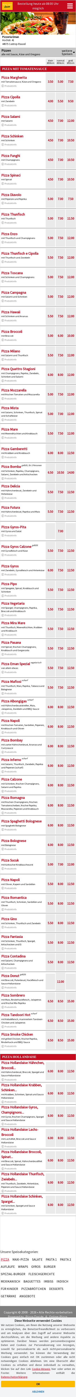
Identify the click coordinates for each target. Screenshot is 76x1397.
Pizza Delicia (10, 486)
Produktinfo (8, 86)
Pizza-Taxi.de (34, 1317)
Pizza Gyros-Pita (13, 527)
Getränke (8, 1296)
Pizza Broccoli (11, 331)
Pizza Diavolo (11, 194)
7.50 (70, 82)
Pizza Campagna (13, 292)
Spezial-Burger (13, 1274)
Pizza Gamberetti (14, 449)
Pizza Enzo (9, 234)
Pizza (5, 1259)
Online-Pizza (58, 1317)
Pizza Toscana (12, 273)
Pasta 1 (51, 1259)
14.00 (70, 472)
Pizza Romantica (13, 897)
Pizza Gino (9, 919)
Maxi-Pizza (20, 1259)
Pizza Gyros (10, 566)
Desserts (56, 1289)
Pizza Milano (10, 351)
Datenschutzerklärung (14, 1377)
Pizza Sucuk (10, 860)
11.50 (70, 218)
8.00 (60, 375)
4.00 (50, 101)
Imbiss (48, 1281)
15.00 (70, 1001)
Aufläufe (8, 1267)
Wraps (23, 1267)
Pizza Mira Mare (13, 623)
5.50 (60, 101)
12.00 (70, 121)
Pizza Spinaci (10, 175)
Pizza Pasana (11, 642)
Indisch (62, 1281)
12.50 (70, 453)
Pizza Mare (9, 429)
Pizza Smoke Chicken (17, 1034)
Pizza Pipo (9, 584)
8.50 (60, 1001)
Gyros (36, 1267)
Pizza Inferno (11, 759)
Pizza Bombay (11, 740)
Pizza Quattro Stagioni (18, 369)
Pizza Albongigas (14, 701)
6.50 (50, 472)
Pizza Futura (10, 507)
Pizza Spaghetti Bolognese (21, 821)
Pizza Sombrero (13, 995)
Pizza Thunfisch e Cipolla (19, 253)
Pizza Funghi (10, 155)
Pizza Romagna (13, 797)
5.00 (60, 82)
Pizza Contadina (13, 956)
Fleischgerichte (41, 1274)
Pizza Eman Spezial (15, 664)
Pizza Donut (10, 975)
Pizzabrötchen (33, 1289)
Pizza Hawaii (10, 312)
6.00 (60, 336)
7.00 (60, 121)
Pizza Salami (10, 116)
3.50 (50, 82)
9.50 (70, 101)
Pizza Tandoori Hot (15, 1015)
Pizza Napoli (10, 720)
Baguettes (32, 1281)
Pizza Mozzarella (13, 390)
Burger (50, 1267)
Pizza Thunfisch (13, 214)
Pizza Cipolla (10, 97)
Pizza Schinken (12, 136)
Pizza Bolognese (13, 840)
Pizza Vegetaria (12, 603)
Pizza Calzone (11, 779)
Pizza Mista (9, 408)
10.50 (70, 140)
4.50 (50, 121)
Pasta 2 (65, 1259)
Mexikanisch (10, 1281)
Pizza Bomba (11, 466)
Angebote (27, 1296)
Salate (37, 1259)
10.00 (70, 336)
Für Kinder (9, 1289)
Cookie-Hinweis (41, 1369)
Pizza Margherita (14, 77)
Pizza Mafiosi (11, 681)
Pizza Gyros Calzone (16, 546)
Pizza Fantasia (12, 936)
